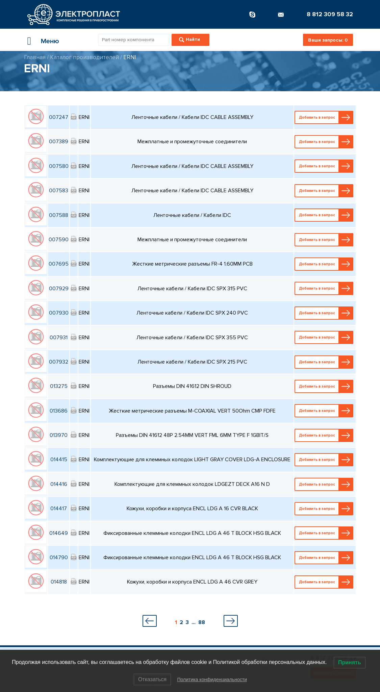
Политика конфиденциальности (212, 679)
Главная (35, 57)
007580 (59, 166)
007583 (58, 190)
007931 (59, 337)
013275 (59, 386)
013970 (59, 435)
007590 (59, 239)
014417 (58, 508)
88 (201, 622)
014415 (58, 459)
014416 (58, 484)
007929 (59, 288)
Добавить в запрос (324, 117)
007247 (58, 117)
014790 (59, 557)
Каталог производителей (84, 57)
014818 (59, 581)
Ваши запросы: (328, 40)
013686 (59, 410)
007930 (59, 313)
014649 (58, 533)
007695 (59, 264)
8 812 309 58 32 (330, 14)
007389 (58, 141)
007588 (58, 215)
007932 (58, 362)
